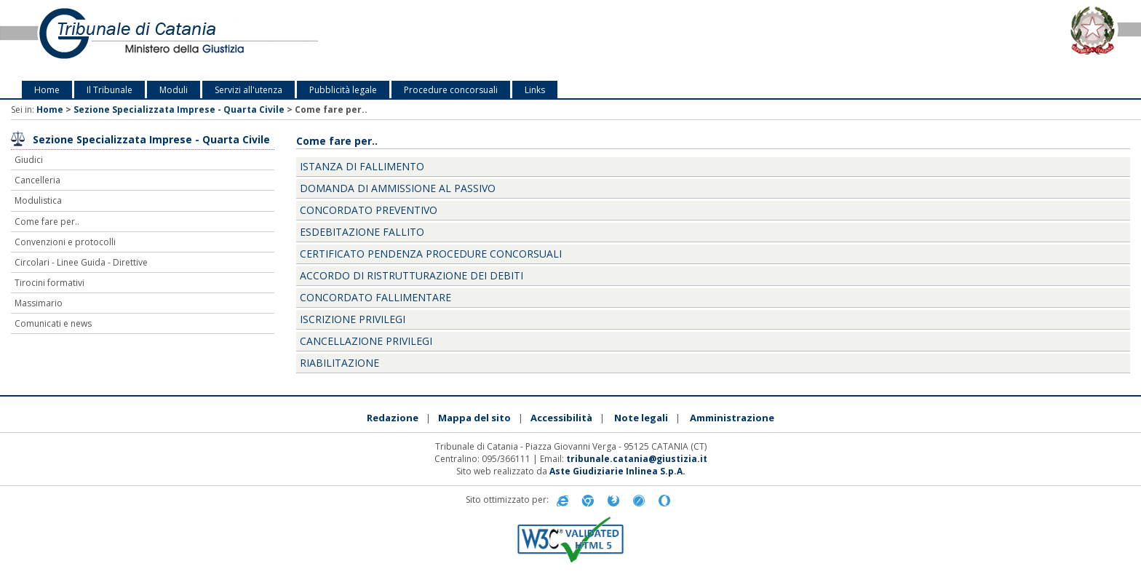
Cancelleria (37, 180)
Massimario (39, 303)
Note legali (641, 417)
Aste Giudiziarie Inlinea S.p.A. (617, 471)
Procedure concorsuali (451, 90)
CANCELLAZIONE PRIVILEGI (366, 341)
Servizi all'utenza (248, 90)
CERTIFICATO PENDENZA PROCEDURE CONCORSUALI (431, 253)
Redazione (392, 417)
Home (47, 90)
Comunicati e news (53, 323)
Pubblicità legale (343, 90)
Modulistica (38, 200)
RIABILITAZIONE (339, 363)
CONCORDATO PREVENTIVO (368, 210)
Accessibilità (561, 417)
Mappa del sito (474, 417)
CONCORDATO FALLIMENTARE (375, 297)
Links (535, 90)
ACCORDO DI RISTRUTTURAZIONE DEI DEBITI (411, 275)
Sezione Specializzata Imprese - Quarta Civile (179, 109)
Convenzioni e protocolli (65, 242)
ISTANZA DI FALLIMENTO (362, 166)
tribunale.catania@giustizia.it (636, 459)
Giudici (29, 160)
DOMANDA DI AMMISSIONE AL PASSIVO (398, 188)
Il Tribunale (109, 90)
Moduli (173, 90)
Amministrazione (732, 417)
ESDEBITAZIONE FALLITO (362, 232)
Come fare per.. (47, 221)
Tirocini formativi (49, 282)
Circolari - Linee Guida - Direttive (81, 262)
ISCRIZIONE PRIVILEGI (352, 319)
